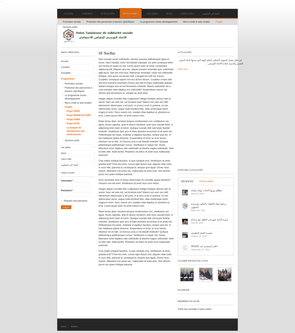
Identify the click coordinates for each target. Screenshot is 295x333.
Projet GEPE (73, 111)
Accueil (68, 13)
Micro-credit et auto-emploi (196, 21)
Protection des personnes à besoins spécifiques (110, 21)
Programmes (130, 13)
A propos (87, 13)
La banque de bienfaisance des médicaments (76, 131)
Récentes (187, 181)
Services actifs (70, 27)
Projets (218, 21)
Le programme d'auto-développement (159, 21)
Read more (183, 69)
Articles (74, 326)
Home (63, 326)
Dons (169, 13)
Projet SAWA (73, 119)
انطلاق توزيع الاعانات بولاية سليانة (206, 190)
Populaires (206, 181)
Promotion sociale (72, 21)
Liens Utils (187, 13)
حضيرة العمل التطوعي (201, 233)
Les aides (152, 13)
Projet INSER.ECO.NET (79, 115)
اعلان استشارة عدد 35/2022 (204, 246)
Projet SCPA (73, 123)
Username (67, 180)
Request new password (75, 200)
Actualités (107, 13)
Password (67, 190)
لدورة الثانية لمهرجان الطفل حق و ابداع (209, 219)
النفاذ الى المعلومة (210, 13)
